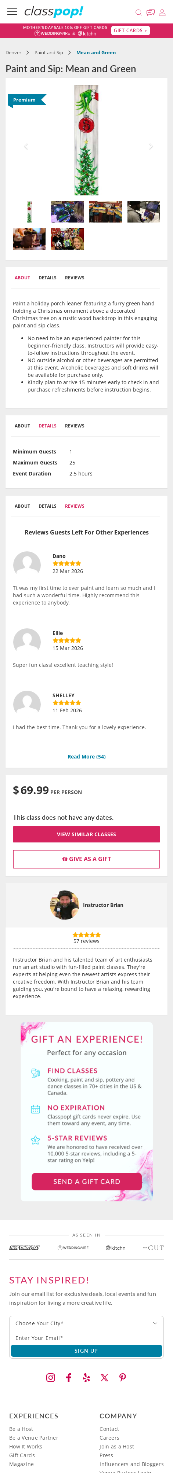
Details (48, 278)
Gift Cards (22, 1455)
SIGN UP (86, 1350)
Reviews (74, 278)
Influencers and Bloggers (132, 1464)
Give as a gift (86, 859)
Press (106, 1455)
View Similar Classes (86, 834)
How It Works (25, 1446)
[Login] (162, 11)
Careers (109, 1437)
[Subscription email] (86, 1338)
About (22, 278)
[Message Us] (152, 11)
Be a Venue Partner (33, 1437)
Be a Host (21, 1428)
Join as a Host (117, 1446)
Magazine (21, 1464)
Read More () (87, 756)
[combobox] (86, 1323)
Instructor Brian (103, 904)
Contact (109, 1428)
